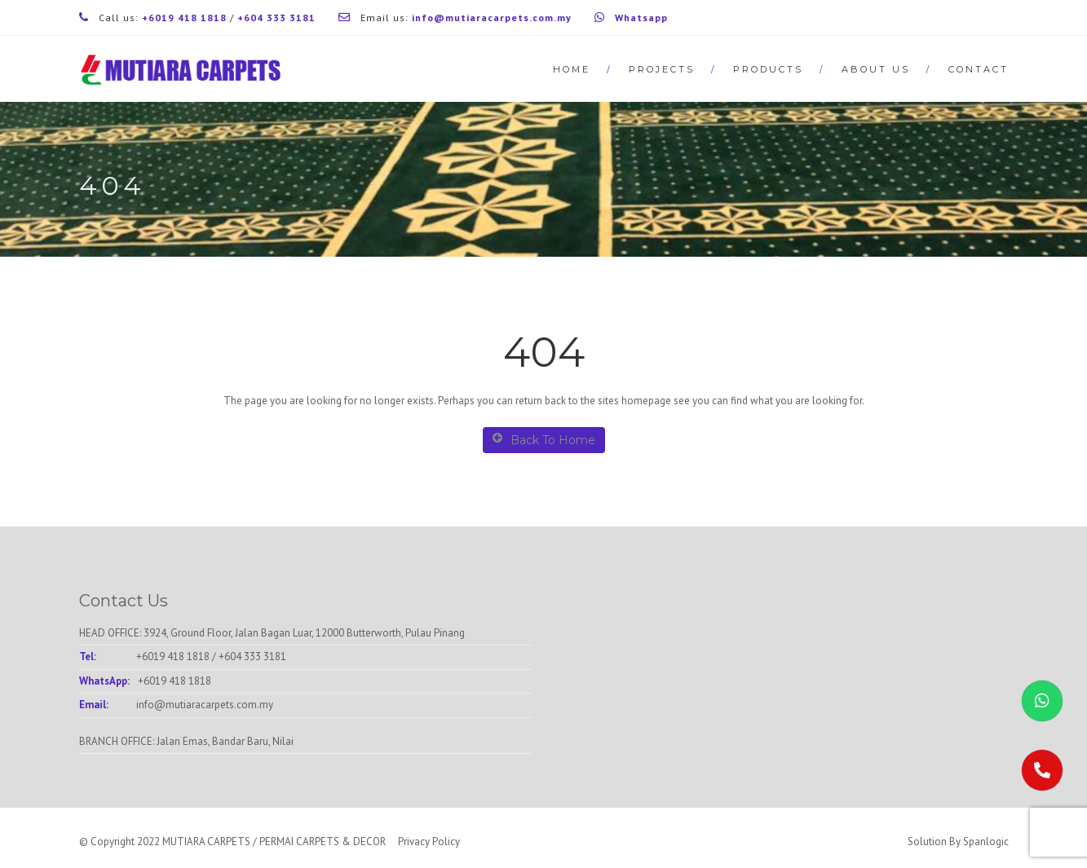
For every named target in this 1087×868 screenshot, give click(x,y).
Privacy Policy (429, 841)
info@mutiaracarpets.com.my (204, 705)
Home (571, 69)
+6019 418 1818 (173, 656)
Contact (978, 69)
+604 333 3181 (252, 656)
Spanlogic (986, 841)
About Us (876, 69)
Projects (662, 69)
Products (768, 69)
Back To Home (544, 439)
